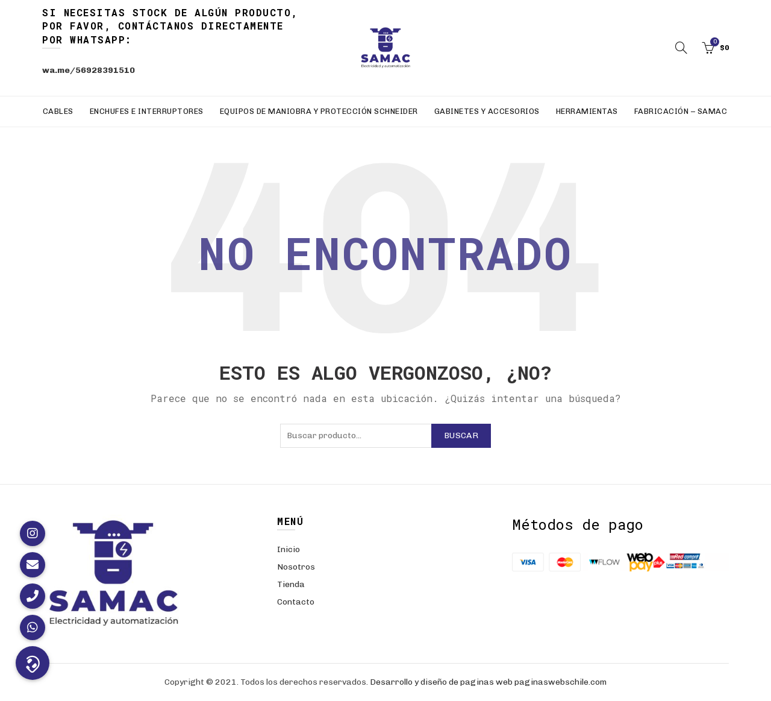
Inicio (288, 549)
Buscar (461, 435)
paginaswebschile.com (560, 682)
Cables (58, 111)
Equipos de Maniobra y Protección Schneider (319, 111)
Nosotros (296, 567)
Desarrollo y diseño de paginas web (441, 682)
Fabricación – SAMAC (681, 111)
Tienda (291, 584)
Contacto (295, 602)
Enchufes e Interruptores (147, 111)
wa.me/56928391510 (88, 70)
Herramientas (587, 111)
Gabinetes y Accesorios (487, 111)
